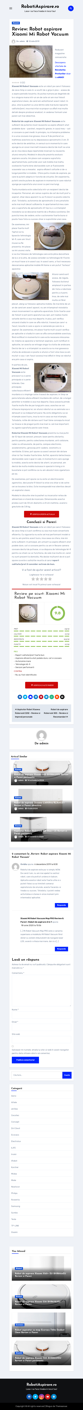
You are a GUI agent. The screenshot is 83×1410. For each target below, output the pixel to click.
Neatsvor (15, 1187)
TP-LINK (15, 1226)
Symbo (14, 1213)
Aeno (13, 1096)
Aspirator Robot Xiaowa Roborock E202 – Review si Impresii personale (27, 713)
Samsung (15, 1206)
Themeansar (61, 1406)
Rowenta (15, 1200)
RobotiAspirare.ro (40, 6)
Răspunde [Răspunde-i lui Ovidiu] (61, 905)
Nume (15, 1010)
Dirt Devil (15, 1128)
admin (22, 41)
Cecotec (15, 1115)
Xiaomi (16, 23)
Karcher (14, 1167)
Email (15, 1022)
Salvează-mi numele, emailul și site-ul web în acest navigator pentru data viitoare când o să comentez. (40, 1051)
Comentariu (18, 973)
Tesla (13, 1219)
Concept (15, 1122)
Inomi (13, 1154)
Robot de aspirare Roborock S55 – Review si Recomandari (56, 713)
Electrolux (16, 1141)
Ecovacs (15, 1135)
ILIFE (13, 1148)
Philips (14, 1193)
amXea (14, 1109)
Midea (14, 1174)
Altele (14, 1102)
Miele (13, 1180)
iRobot (14, 1161)
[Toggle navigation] (10, 8)
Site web (16, 1034)
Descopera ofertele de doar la (63, 70)
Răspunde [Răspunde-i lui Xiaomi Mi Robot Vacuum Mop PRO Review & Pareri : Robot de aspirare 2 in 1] (61, 949)
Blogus (49, 1406)
